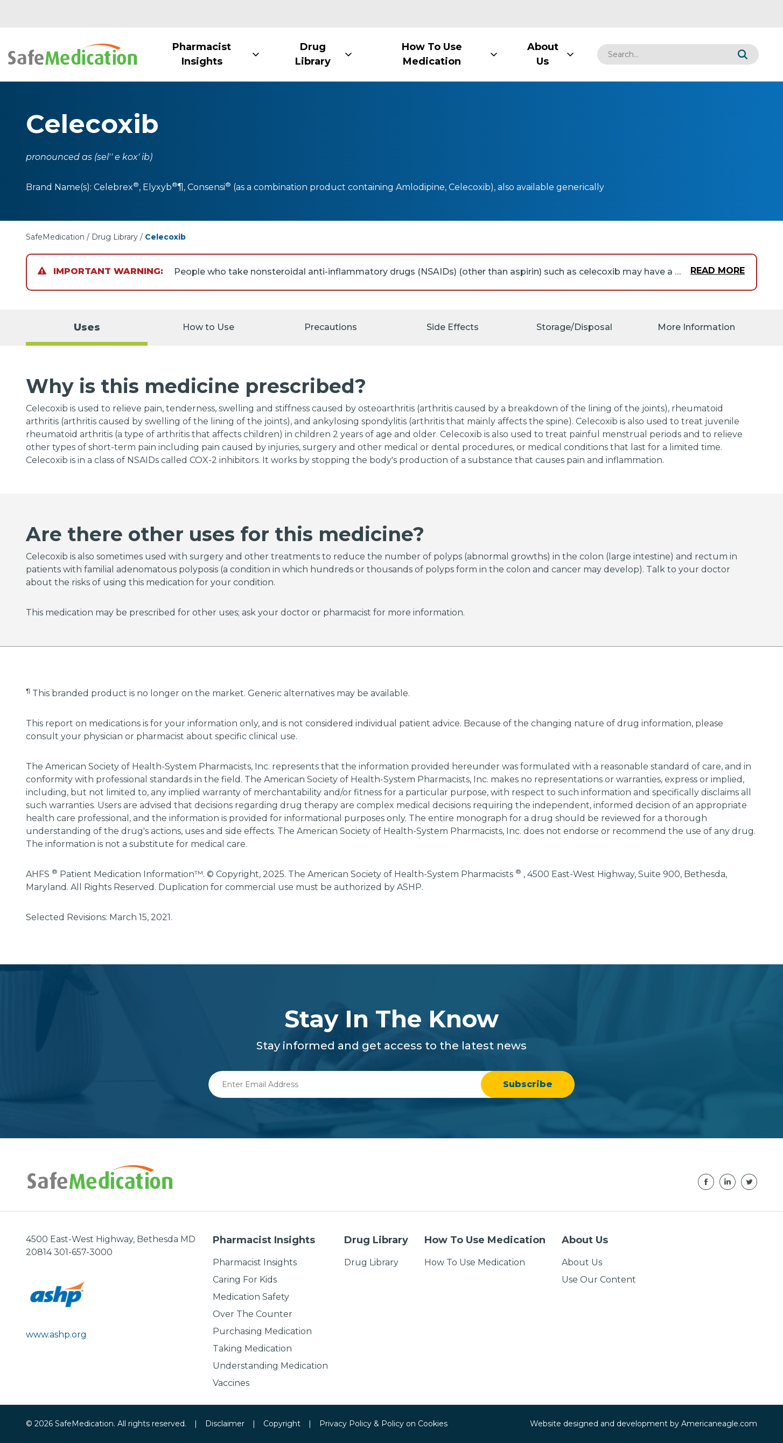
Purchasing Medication (262, 1331)
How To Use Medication (474, 1262)
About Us (582, 1262)
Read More (717, 270)
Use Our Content (599, 1279)
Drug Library (115, 237)
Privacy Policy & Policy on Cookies (383, 1423)
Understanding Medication (270, 1366)
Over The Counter (252, 1314)
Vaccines (231, 1383)
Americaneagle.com (719, 1423)
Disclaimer (224, 1423)
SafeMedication (55, 237)
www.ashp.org (56, 1334)
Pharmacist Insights (255, 1262)
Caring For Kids (245, 1279)
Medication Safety (251, 1297)
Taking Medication (252, 1348)
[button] (742, 54)
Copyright (281, 1423)
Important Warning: (100, 271)
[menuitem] (202, 54)
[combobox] (661, 54)
